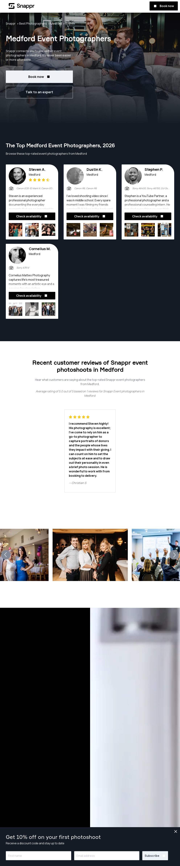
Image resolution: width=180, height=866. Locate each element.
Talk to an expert (39, 92)
